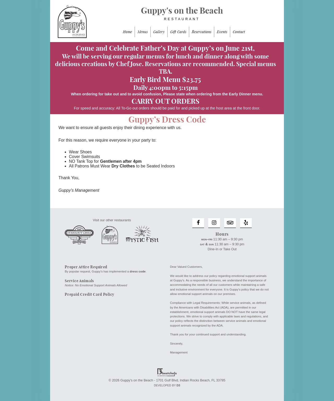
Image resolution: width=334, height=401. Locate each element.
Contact (239, 31)
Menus (143, 31)
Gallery (159, 31)
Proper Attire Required (86, 267)
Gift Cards (178, 31)
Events (222, 31)
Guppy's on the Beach (167, 16)
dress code (138, 271)
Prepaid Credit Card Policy (89, 294)
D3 (178, 385)
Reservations (201, 31)
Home (127, 31)
